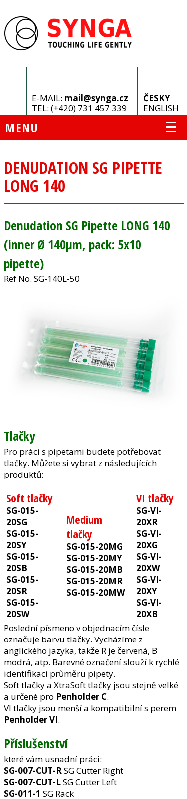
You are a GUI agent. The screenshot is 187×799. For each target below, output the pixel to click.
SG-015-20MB (94, 569)
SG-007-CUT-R (33, 770)
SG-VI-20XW (149, 562)
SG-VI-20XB (149, 608)
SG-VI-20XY (149, 585)
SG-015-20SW (22, 608)
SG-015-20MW (95, 592)
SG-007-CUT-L (32, 782)
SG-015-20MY (94, 558)
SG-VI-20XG (149, 539)
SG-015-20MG (94, 546)
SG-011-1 (22, 793)
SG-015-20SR (22, 585)
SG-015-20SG (22, 516)
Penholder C (81, 696)
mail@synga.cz (96, 98)
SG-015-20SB (22, 562)
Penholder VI (31, 719)
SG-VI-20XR (149, 516)
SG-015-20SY (22, 539)
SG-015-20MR (94, 581)
